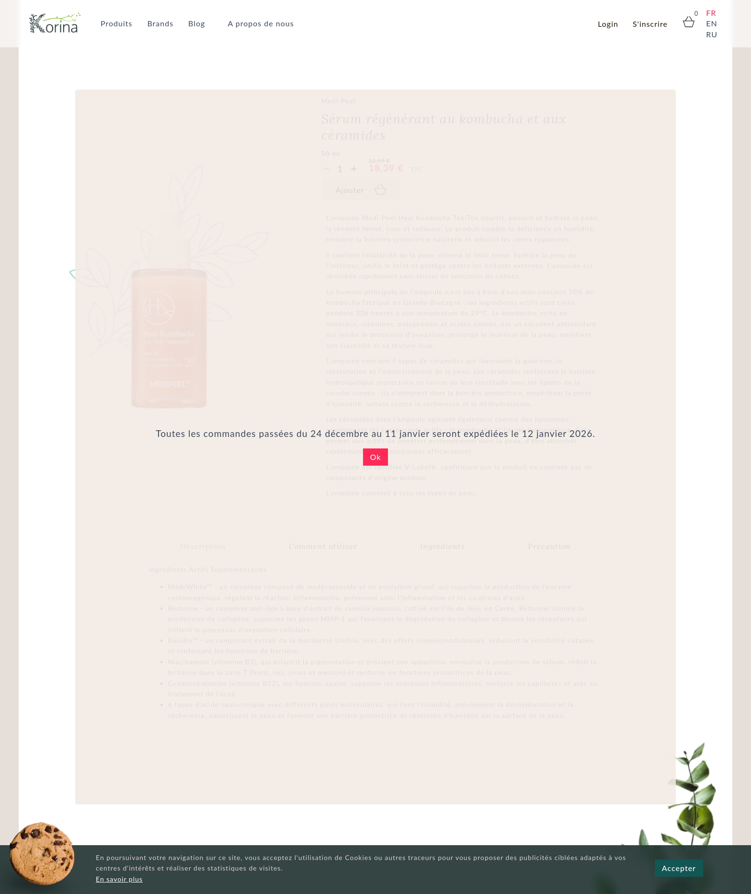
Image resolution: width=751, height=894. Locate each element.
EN (711, 23)
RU (711, 34)
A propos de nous (261, 23)
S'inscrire (650, 23)
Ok (375, 456)
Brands (160, 23)
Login (608, 23)
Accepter (679, 867)
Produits (116, 23)
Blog (196, 23)
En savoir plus (119, 879)
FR (711, 12)
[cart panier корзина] (684, 22)
